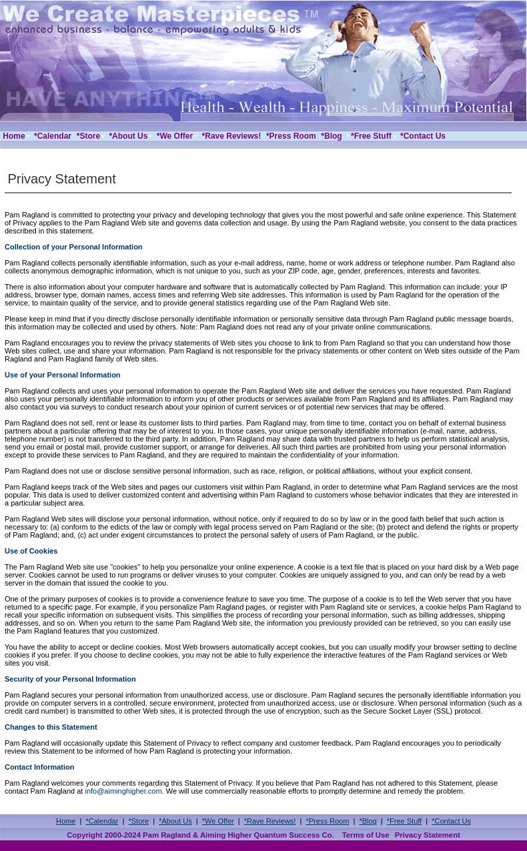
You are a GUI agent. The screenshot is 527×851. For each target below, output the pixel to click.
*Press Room (328, 821)
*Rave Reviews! (270, 821)
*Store (138, 821)
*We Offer (218, 821)
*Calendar (101, 821)
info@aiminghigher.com (123, 791)
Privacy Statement (427, 835)
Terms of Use (366, 835)
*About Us (175, 821)
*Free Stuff (404, 821)
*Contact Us (451, 821)
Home (65, 821)
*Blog (367, 821)
